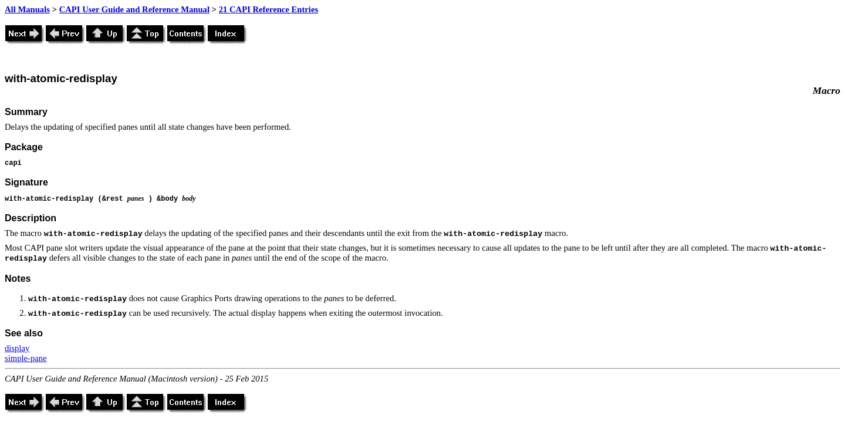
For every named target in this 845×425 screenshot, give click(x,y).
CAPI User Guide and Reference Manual (134, 9)
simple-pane (26, 358)
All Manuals (27, 9)
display (17, 348)
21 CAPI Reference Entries (268, 9)
